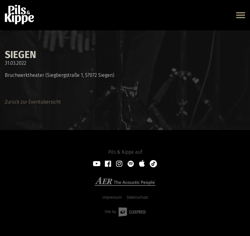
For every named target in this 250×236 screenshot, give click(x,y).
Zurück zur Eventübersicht (33, 102)
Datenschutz (137, 197)
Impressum (112, 197)
